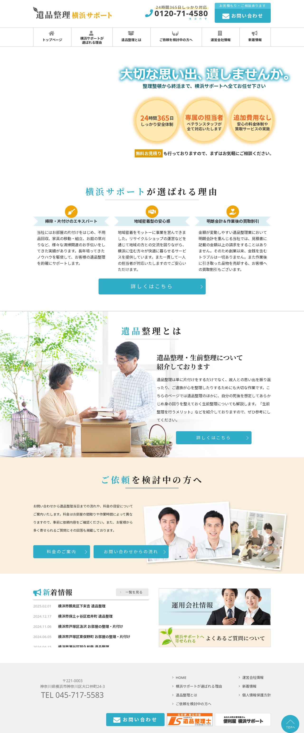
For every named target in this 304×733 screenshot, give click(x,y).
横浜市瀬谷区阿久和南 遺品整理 (83, 646)
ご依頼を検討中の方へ (175, 36)
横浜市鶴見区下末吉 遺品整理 (81, 606)
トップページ (51, 36)
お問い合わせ (135, 720)
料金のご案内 (61, 551)
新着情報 (254, 36)
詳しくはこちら (152, 286)
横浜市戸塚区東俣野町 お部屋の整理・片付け (94, 636)
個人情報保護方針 (256, 695)
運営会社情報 (220, 36)
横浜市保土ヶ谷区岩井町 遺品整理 (85, 616)
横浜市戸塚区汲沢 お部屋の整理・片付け (90, 626)
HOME (181, 677)
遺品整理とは (130, 36)
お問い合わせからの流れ (131, 551)
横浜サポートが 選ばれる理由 (91, 38)
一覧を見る (134, 592)
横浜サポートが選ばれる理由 (199, 686)
